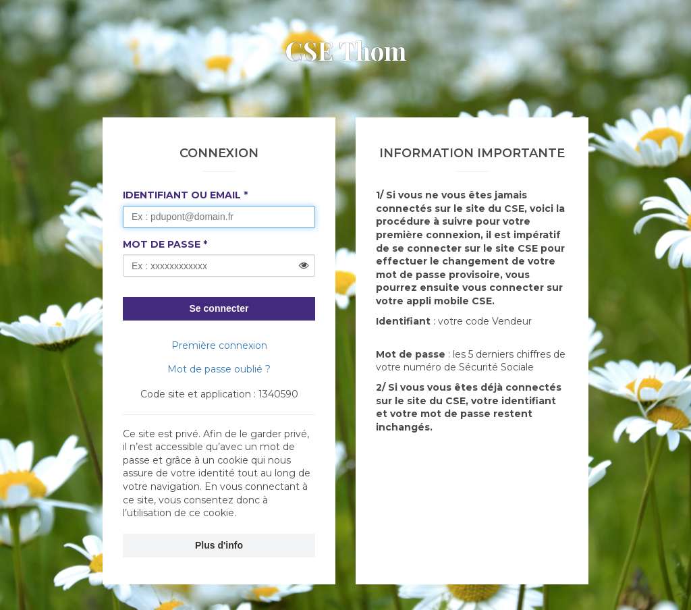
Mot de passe (161, 244)
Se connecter (219, 308)
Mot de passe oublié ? (219, 369)
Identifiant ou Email (182, 195)
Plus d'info (219, 545)
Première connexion (219, 345)
